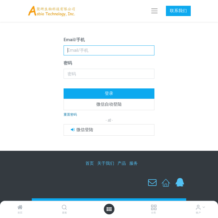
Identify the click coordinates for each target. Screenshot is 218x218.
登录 (109, 93)
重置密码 (70, 115)
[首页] (20, 207)
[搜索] (64, 207)
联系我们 (178, 11)
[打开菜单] (109, 209)
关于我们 (105, 163)
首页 (89, 163)
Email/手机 (74, 39)
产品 (121, 163)
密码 (68, 63)
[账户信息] (198, 207)
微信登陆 (81, 129)
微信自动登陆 (109, 104)
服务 (133, 163)
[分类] (154, 207)
